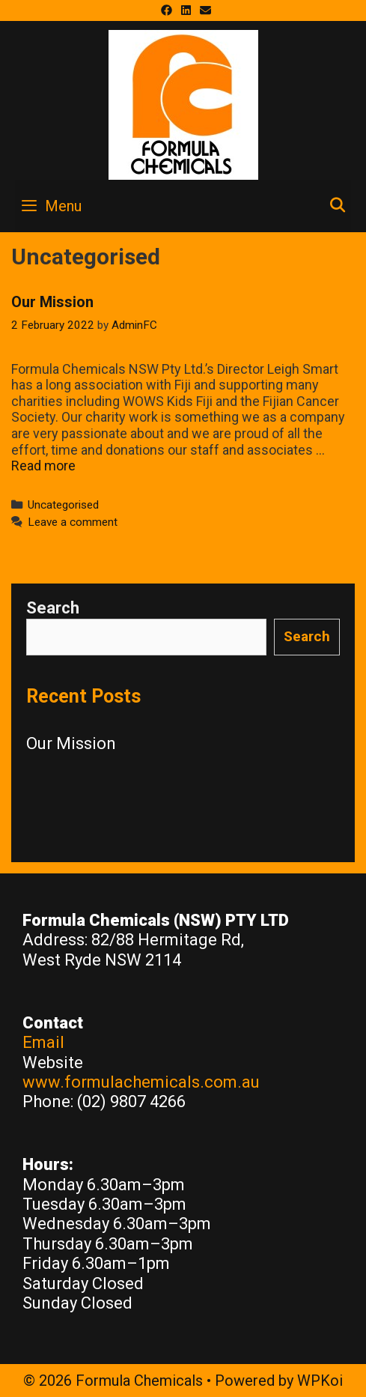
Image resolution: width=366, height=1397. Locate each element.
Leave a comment (73, 522)
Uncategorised (63, 505)
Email (43, 1042)
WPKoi (320, 1381)
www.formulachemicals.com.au (141, 1082)
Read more (43, 465)
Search (52, 608)
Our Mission (52, 302)
